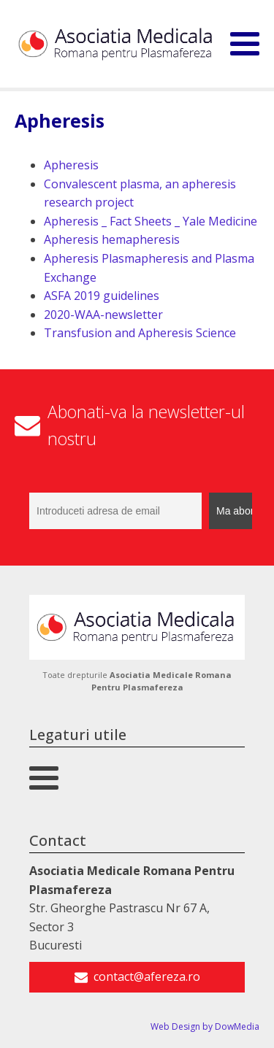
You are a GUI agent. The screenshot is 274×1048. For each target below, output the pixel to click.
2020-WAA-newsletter (103, 315)
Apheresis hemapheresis (112, 239)
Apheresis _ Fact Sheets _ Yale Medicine (150, 221)
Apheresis (71, 165)
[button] (137, 977)
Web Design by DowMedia (205, 1026)
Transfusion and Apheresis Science (140, 333)
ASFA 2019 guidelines (101, 296)
